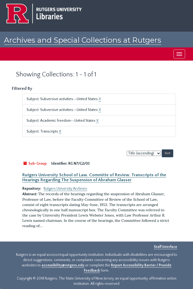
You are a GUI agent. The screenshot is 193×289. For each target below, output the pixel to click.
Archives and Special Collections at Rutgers (82, 40)
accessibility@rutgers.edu (63, 265)
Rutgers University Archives (65, 189)
